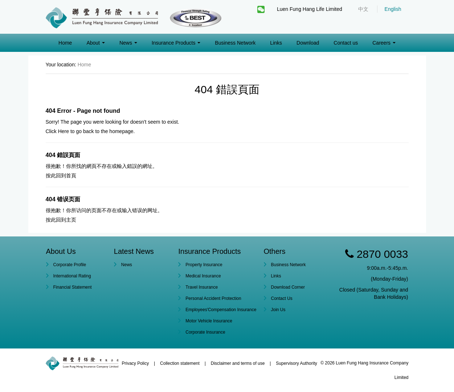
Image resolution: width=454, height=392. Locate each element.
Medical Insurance (203, 275)
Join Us (278, 309)
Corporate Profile (69, 264)
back (88, 131)
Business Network (235, 43)
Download (307, 43)
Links (276, 43)
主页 (71, 220)
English (393, 9)
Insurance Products (176, 43)
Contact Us (282, 298)
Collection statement (180, 363)
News (128, 43)
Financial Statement (72, 287)
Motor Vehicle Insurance (208, 320)
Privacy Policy (135, 363)
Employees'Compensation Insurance (220, 309)
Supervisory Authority (296, 363)
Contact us (346, 43)
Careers (384, 43)
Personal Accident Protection (213, 298)
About (95, 43)
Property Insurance (203, 264)
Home (65, 43)
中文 (363, 9)
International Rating (72, 275)
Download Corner (288, 287)
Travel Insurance (201, 287)
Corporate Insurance (205, 332)
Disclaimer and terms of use (238, 363)
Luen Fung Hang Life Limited (309, 9)
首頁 (71, 175)
